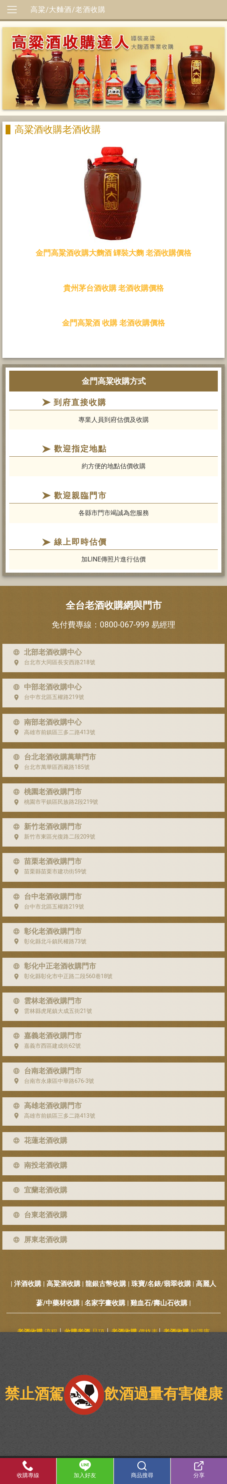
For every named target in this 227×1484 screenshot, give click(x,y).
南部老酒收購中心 (46, 722)
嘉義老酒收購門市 (46, 1035)
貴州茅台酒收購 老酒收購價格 (113, 288)
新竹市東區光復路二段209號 (52, 837)
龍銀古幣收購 (105, 1284)
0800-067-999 (124, 624)
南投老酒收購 (38, 1165)
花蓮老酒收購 (38, 1140)
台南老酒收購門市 (46, 1071)
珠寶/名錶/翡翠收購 (161, 1284)
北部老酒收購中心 (46, 652)
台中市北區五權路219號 (47, 697)
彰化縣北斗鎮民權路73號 (48, 941)
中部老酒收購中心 (46, 687)
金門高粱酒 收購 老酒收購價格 (113, 323)
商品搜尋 (142, 1469)
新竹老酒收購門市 (46, 826)
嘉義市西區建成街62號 (45, 1046)
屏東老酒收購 (38, 1239)
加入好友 (85, 1469)
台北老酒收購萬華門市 (53, 757)
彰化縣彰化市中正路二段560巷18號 (61, 976)
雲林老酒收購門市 (46, 1001)
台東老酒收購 (38, 1214)
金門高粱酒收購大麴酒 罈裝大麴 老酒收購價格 (114, 253)
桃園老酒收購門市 (46, 791)
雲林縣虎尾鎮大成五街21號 (51, 1011)
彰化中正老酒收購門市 (53, 966)
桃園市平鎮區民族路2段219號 (54, 802)
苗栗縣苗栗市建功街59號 (48, 871)
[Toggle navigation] (12, 9)
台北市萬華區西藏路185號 (50, 767)
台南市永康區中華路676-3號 (52, 1081)
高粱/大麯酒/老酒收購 (68, 9)
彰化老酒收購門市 (46, 931)
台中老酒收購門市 (46, 896)
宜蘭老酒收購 (38, 1190)
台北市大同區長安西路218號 (52, 662)
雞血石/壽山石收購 (159, 1303)
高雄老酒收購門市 (46, 1105)
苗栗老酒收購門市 (46, 861)
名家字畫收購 (104, 1303)
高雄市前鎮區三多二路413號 (52, 732)
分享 (199, 1469)
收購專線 (28, 1469)
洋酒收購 (27, 1284)
